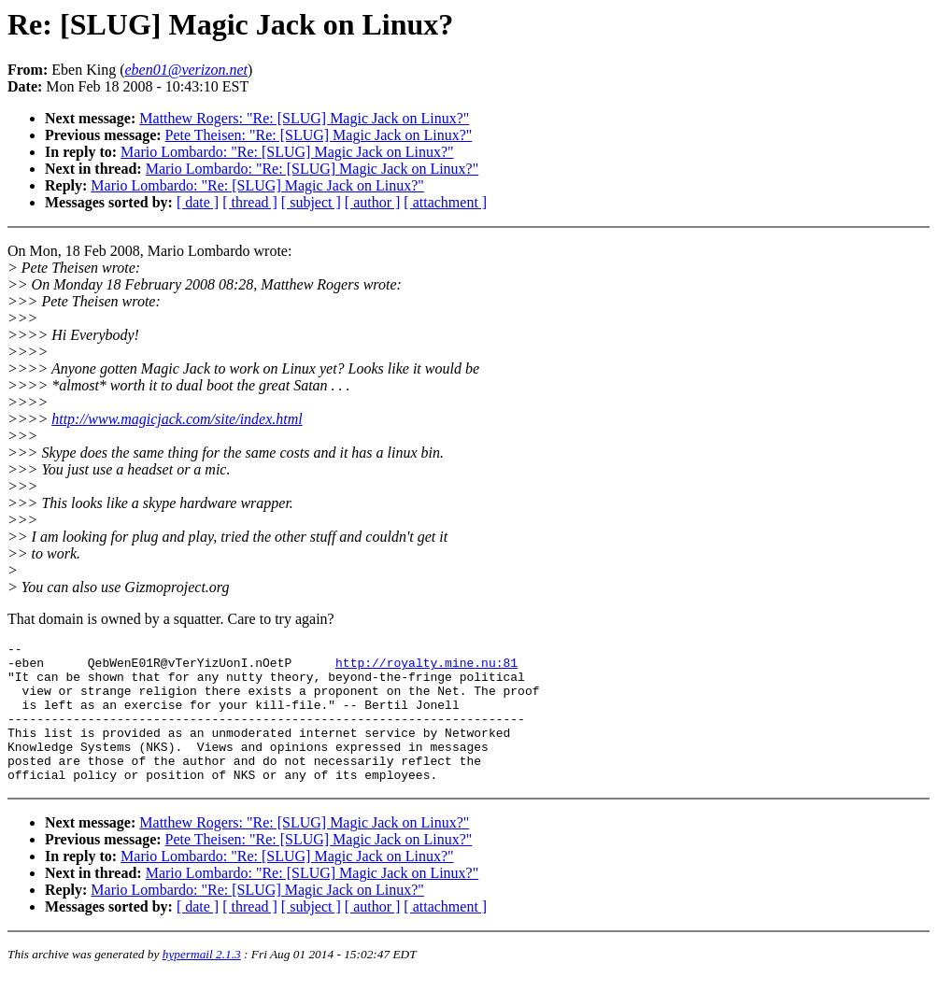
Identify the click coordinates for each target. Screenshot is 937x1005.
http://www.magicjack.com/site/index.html (177, 419)
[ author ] (373, 202)
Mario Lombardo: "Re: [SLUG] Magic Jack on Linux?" (287, 152)
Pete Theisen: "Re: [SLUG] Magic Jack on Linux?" (319, 135)
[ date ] (198, 202)
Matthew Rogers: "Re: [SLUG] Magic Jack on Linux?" (304, 118)
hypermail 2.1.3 (202, 982)
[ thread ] (249, 202)
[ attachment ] (445, 202)
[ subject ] (311, 202)
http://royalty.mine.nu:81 (426, 667)
